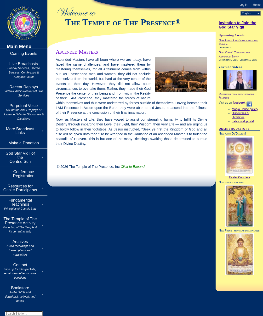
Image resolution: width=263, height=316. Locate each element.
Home (257, 4)
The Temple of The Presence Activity (20, 225)
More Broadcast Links (20, 131)
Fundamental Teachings (20, 204)
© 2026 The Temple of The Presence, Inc (101, 167)
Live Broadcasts (23, 70)
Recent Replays (23, 91)
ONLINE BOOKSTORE (234, 128)
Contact (20, 271)
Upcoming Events (232, 35)
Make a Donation (23, 143)
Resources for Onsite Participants (20, 188)
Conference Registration (23, 173)
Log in (243, 4)
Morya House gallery (245, 109)
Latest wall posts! (243, 121)
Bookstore (20, 294)
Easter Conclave (239, 177)
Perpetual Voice (24, 111)
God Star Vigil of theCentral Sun (20, 157)
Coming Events (23, 53)
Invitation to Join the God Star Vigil (237, 25)
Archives (20, 247)
